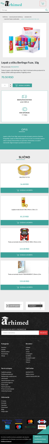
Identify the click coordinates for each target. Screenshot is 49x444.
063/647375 (29, 372)
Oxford (28, 360)
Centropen (29, 353)
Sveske (3, 349)
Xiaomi (28, 362)
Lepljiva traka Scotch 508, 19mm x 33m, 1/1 (24, 209)
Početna (5, 17)
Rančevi (3, 347)
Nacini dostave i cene (7, 380)
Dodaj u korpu (22, 85)
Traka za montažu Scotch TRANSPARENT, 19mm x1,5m (24, 274)
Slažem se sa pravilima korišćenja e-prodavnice (40, 439)
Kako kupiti (4, 384)
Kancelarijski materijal (16, 17)
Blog (2, 409)
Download (4, 407)
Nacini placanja (5, 387)
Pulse (27, 349)
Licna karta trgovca (7, 382)
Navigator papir (30, 358)
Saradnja (4, 405)
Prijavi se (43, 333)
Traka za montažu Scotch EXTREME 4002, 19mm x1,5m (24, 242)
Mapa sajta (4, 411)
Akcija (3, 356)
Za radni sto (28, 17)
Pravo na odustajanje (7, 389)
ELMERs (28, 356)
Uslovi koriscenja (6, 391)
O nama (3, 401)
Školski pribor (5, 351)
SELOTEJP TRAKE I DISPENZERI (11, 19)
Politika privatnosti (7, 374)
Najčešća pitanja (6, 372)
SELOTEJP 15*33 (24, 177)
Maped (28, 347)
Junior (28, 351)
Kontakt (3, 403)
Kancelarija (4, 353)
